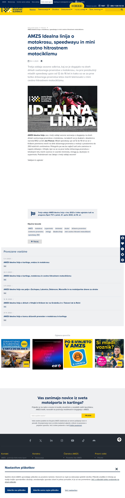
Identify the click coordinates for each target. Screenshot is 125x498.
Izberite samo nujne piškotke (46, 490)
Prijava (88, 415)
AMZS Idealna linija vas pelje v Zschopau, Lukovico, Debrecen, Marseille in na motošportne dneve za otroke (51, 289)
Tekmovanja (39, 457)
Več (5, 266)
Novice (44, 28)
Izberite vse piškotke (16, 490)
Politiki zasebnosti (75, 425)
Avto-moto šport (34, 28)
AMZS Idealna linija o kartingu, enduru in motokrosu (26, 262)
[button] (122, 9)
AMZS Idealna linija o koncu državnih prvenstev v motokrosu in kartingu (35, 316)
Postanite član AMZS (74, 457)
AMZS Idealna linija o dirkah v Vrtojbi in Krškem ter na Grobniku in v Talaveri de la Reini (42, 302)
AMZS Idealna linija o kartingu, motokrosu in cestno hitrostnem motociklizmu (37, 275)
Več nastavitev (71, 490)
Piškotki (100, 457)
